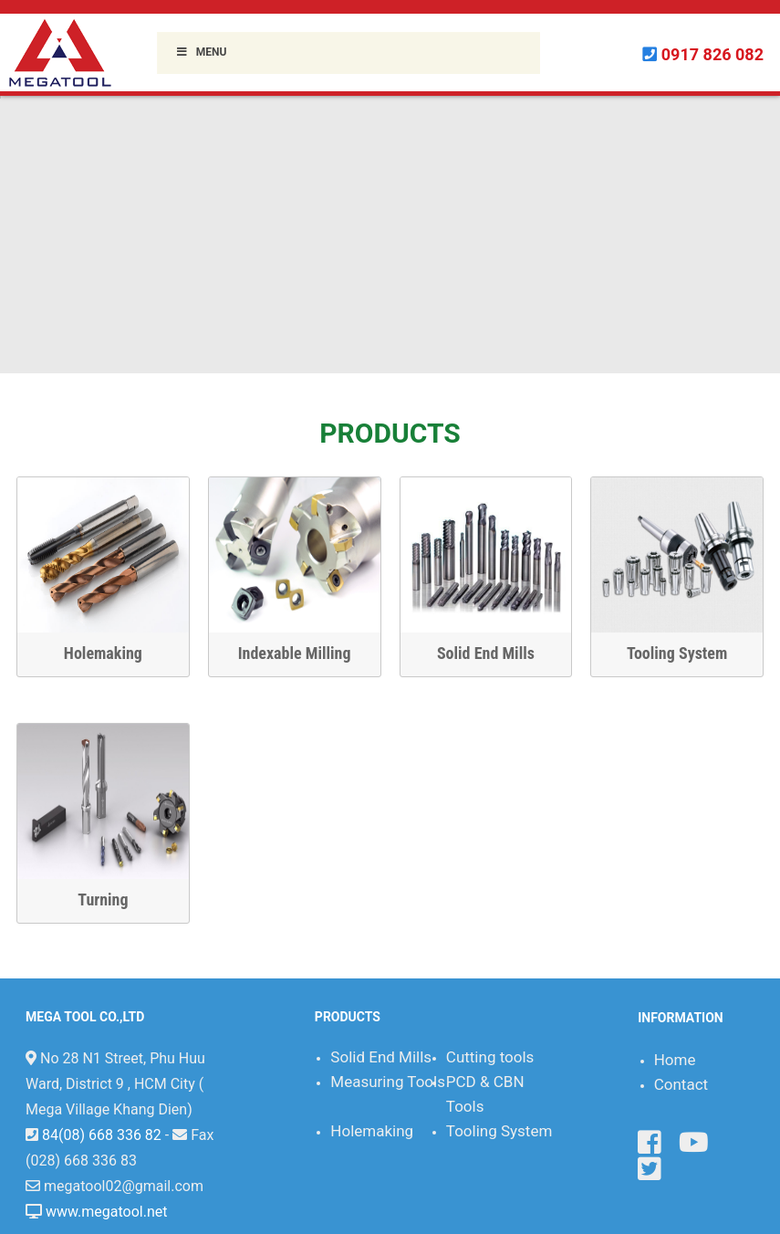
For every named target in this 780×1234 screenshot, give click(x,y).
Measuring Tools (387, 1081)
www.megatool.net (107, 1211)
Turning (103, 899)
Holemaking (98, 653)
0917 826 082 (712, 54)
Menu (200, 52)
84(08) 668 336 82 (101, 1135)
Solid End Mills (481, 653)
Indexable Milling (290, 653)
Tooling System (672, 653)
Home (675, 1060)
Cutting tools (490, 1057)
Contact (681, 1084)
